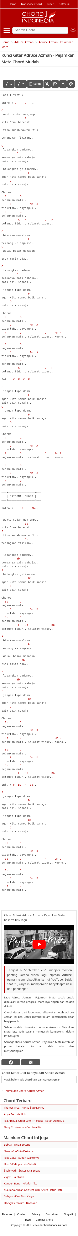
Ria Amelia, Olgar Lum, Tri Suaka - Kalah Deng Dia (34, 1120)
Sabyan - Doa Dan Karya (19, 1196)
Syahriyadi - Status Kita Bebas (22, 1170)
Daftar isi (63, 4)
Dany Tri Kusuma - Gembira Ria (22, 1127)
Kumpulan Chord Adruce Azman (25, 1090)
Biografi (68, 1214)
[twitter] (30, 1062)
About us (7, 1214)
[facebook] (10, 1062)
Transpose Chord (31, 4)
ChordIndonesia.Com (54, 1225)
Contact (22, 1214)
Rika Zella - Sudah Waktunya (21, 1157)
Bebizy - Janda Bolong (17, 1144)
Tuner (50, 4)
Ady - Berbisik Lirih (15, 1114)
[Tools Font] (63, 84)
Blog (28, 1219)
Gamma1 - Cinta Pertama (18, 1151)
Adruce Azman (23, 42)
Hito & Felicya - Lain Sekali (20, 1164)
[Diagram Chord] (55, 84)
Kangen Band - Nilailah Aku (20, 1183)
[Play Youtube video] (39, 944)
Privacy (36, 1214)
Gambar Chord (44, 1219)
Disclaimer (52, 1214)
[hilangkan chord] (47, 84)
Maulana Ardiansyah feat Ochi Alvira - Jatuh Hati (33, 1190)
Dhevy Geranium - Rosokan (20, 1203)
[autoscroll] (35, 84)
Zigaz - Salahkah (14, 1177)
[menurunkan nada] (9, 84)
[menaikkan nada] (21, 84)
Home (12, 4)
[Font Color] (71, 84)
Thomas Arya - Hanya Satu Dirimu (24, 1107)
